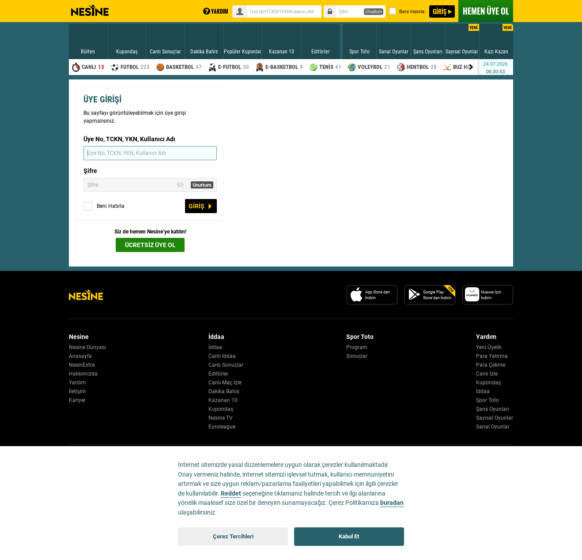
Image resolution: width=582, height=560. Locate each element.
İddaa (215, 347)
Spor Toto (487, 400)
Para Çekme (490, 365)
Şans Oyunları (492, 409)
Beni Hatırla (406, 11)
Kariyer (77, 400)
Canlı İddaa (222, 356)
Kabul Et (349, 536)
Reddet (231, 493)
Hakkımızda (83, 374)
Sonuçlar (356, 356)
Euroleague (221, 427)
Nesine (90, 10)
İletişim (77, 391)
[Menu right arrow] (471, 67)
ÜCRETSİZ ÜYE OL (150, 244)
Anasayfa (80, 356)
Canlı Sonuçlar (225, 365)
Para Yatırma (492, 356)
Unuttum (373, 11)
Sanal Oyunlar (493, 427)
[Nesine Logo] (86, 294)
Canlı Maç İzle (225, 383)
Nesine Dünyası (87, 347)
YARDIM (215, 11)
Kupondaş (220, 409)
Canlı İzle (487, 374)
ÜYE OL (486, 11)
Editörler (218, 374)
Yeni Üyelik (489, 347)
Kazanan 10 (223, 400)
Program (356, 347)
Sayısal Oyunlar (494, 418)
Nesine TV (220, 418)
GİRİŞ (439, 11)
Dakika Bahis (223, 391)
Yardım (77, 383)
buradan (392, 503)
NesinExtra (82, 365)
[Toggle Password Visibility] (180, 184)
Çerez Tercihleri (233, 536)
